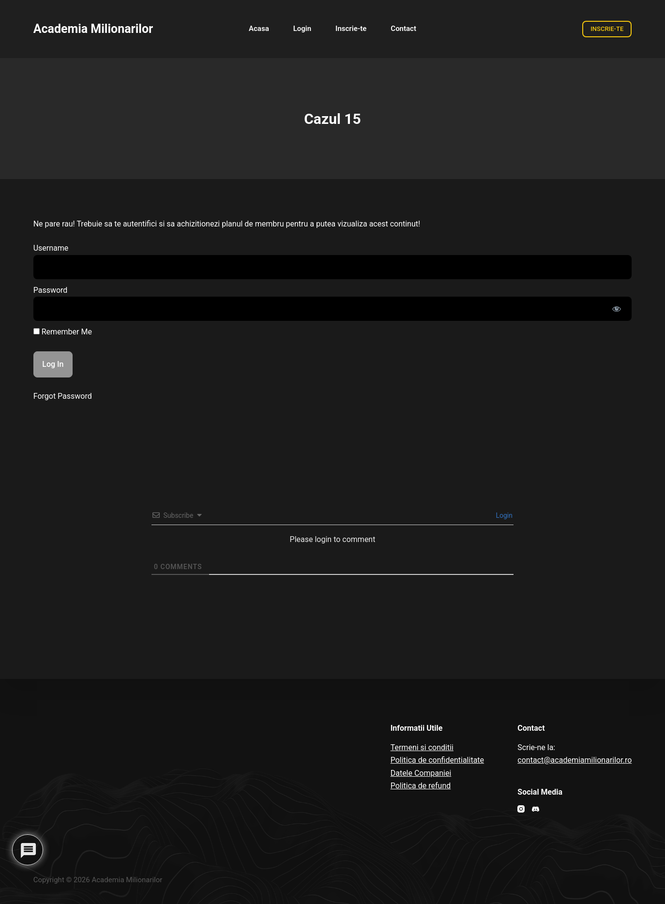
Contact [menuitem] (403, 28)
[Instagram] (521, 809)
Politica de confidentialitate (437, 760)
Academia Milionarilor (93, 29)
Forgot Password (62, 396)
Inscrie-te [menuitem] (350, 28)
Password (50, 290)
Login (503, 515)
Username (51, 248)
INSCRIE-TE (606, 28)
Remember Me (62, 331)
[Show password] (617, 309)
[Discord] (535, 809)
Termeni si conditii (422, 747)
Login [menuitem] (302, 28)
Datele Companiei (421, 773)
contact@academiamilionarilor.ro (574, 760)
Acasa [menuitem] (259, 28)
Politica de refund (421, 785)
